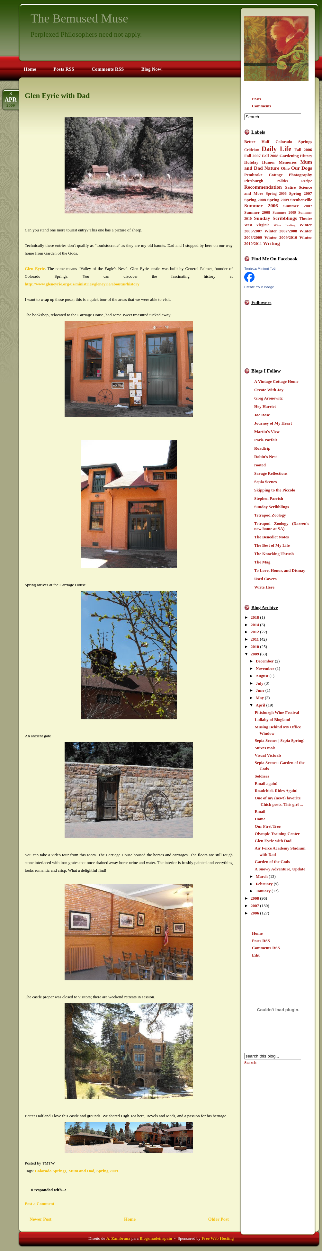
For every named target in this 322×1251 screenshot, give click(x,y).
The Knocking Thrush (274, 553)
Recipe (306, 181)
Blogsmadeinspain (155, 1238)
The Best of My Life (272, 545)
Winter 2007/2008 (280, 231)
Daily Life (276, 148)
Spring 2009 (278, 199)
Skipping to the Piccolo (274, 490)
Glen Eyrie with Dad (273, 840)
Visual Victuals (268, 755)
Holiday (251, 162)
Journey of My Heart (273, 423)
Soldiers (262, 776)
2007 (255, 905)
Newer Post (40, 1219)
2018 (255, 617)
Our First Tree (268, 826)
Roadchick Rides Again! (276, 790)
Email (260, 811)
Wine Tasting (284, 225)
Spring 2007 (300, 193)
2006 (255, 913)
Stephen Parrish (268, 498)
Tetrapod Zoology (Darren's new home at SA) (281, 526)
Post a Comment (39, 1203)
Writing (271, 243)
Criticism (251, 150)
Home (260, 818)
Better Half (256, 141)
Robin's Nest (265, 456)
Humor (268, 162)
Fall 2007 (252, 155)
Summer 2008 (257, 212)
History (306, 156)
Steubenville (301, 199)
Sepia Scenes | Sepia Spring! (279, 740)
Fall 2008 (270, 155)
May (260, 697)
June (260, 690)
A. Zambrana (118, 1238)
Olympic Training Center (277, 833)
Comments (261, 106)
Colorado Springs (293, 141)
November (265, 668)
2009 (255, 654)
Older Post (218, 1219)
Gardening (289, 155)
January (263, 890)
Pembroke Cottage (263, 174)
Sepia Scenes (265, 481)
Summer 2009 (284, 213)
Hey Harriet (265, 406)
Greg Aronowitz (268, 398)
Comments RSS (266, 947)
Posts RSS (261, 940)
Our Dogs (301, 168)
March (262, 876)
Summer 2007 (297, 205)
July (260, 683)
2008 (255, 898)
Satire (290, 187)
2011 (255, 639)
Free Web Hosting (217, 1238)
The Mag (262, 562)
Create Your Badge (259, 287)
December (265, 661)
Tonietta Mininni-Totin (260, 268)
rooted (260, 465)
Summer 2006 (261, 205)
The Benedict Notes (271, 537)
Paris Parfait (265, 439)
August (262, 675)
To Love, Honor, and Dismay (279, 570)
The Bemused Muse (79, 18)
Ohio (285, 168)
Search (250, 1062)
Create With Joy (268, 389)
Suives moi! (265, 747)
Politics (282, 181)
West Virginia (256, 225)
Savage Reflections (271, 473)
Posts (256, 98)
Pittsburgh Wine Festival (277, 712)
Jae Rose (262, 414)
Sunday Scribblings (275, 218)
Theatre (306, 219)
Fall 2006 (303, 149)
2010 (255, 646)
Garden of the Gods (272, 861)
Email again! (266, 783)
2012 (255, 631)
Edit (256, 955)
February (264, 883)
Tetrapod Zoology (270, 515)
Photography (300, 174)
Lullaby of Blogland (272, 719)
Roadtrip (262, 448)
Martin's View (267, 431)
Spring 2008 (255, 199)
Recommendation (263, 187)
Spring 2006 (276, 194)
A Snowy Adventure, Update (280, 869)
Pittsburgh (253, 180)
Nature (271, 168)
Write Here (264, 587)
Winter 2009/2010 (280, 237)
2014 (255, 624)
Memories (288, 162)
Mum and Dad (81, 1170)
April (260, 705)
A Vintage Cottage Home (276, 381)
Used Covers (265, 578)
